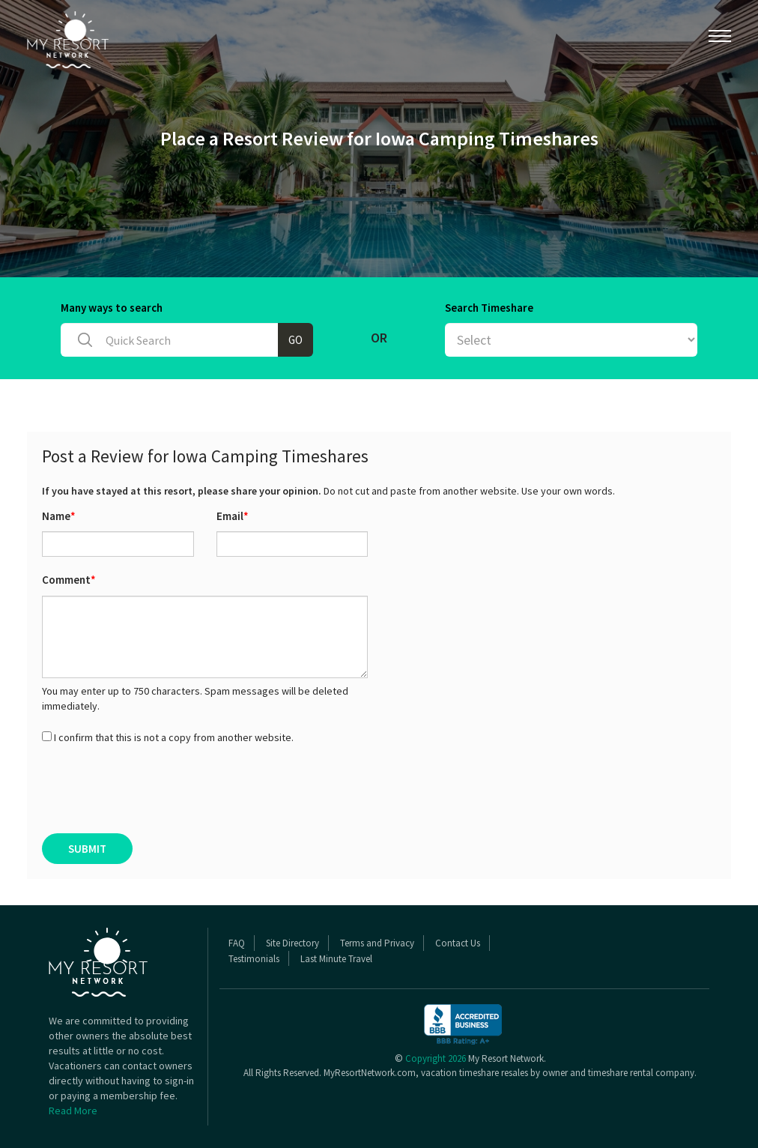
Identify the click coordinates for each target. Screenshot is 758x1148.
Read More (73, 1110)
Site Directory (292, 943)
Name (59, 516)
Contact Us (457, 943)
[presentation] (156, 789)
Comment (69, 580)
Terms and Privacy (377, 943)
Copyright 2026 (435, 1058)
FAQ (236, 943)
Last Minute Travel (336, 958)
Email (232, 516)
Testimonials (253, 958)
